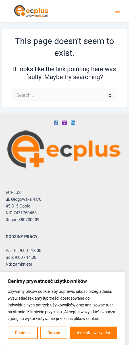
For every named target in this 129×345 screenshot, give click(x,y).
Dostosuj (22, 333)
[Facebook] (56, 122)
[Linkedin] (73, 122)
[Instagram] (64, 122)
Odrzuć (53, 333)
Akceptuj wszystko (93, 333)
